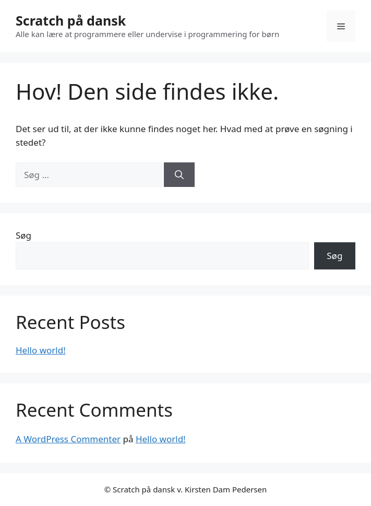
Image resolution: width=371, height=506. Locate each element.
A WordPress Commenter (68, 439)
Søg (23, 235)
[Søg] (179, 174)
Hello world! (41, 350)
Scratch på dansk (71, 20)
